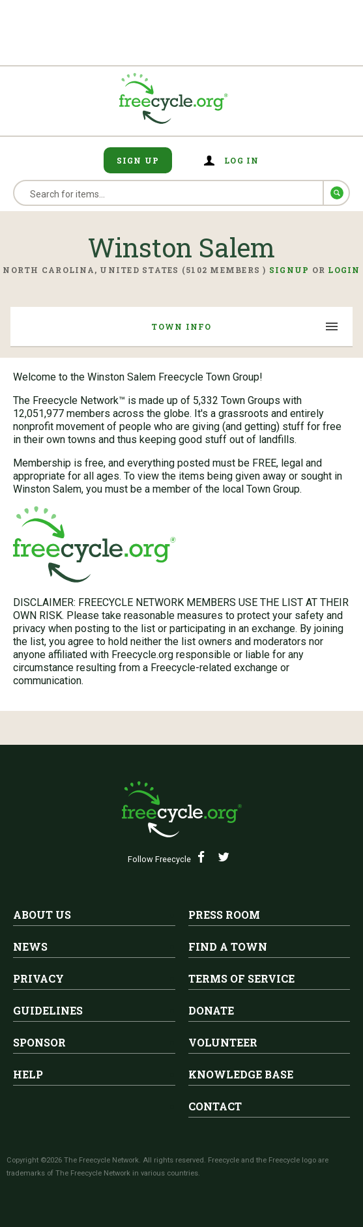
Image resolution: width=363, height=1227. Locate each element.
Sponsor (39, 1042)
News (30, 946)
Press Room (224, 914)
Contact (215, 1106)
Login (344, 270)
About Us (42, 914)
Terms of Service (241, 978)
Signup (289, 270)
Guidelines (48, 1010)
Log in (241, 160)
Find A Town (227, 946)
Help (28, 1074)
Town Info (181, 326)
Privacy (38, 978)
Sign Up (138, 160)
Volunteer (222, 1042)
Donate (211, 1010)
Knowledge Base (240, 1074)
